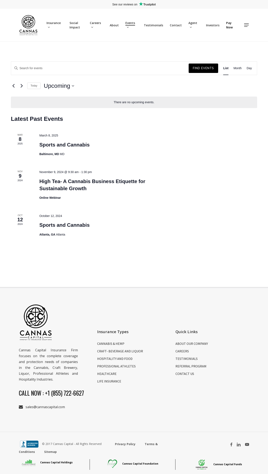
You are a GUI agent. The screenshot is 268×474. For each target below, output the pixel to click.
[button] (246, 25)
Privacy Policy (125, 444)
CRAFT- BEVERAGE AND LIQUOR (120, 351)
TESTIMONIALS (186, 359)
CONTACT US (184, 374)
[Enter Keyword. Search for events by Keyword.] (100, 68)
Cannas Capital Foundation (132, 463)
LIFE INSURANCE (109, 381)
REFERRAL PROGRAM (190, 366)
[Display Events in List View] (225, 68)
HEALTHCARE (107, 374)
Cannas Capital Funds (218, 464)
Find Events (203, 68)
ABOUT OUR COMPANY (191, 343)
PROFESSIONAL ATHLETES (116, 366)
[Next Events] (21, 85)
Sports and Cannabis (64, 145)
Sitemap (50, 452)
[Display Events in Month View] (237, 68)
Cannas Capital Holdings (47, 462)
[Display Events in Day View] (249, 68)
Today (34, 85)
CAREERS (182, 351)
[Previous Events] (13, 85)
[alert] (134, 102)
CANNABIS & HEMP (110, 343)
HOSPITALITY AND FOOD (115, 359)
